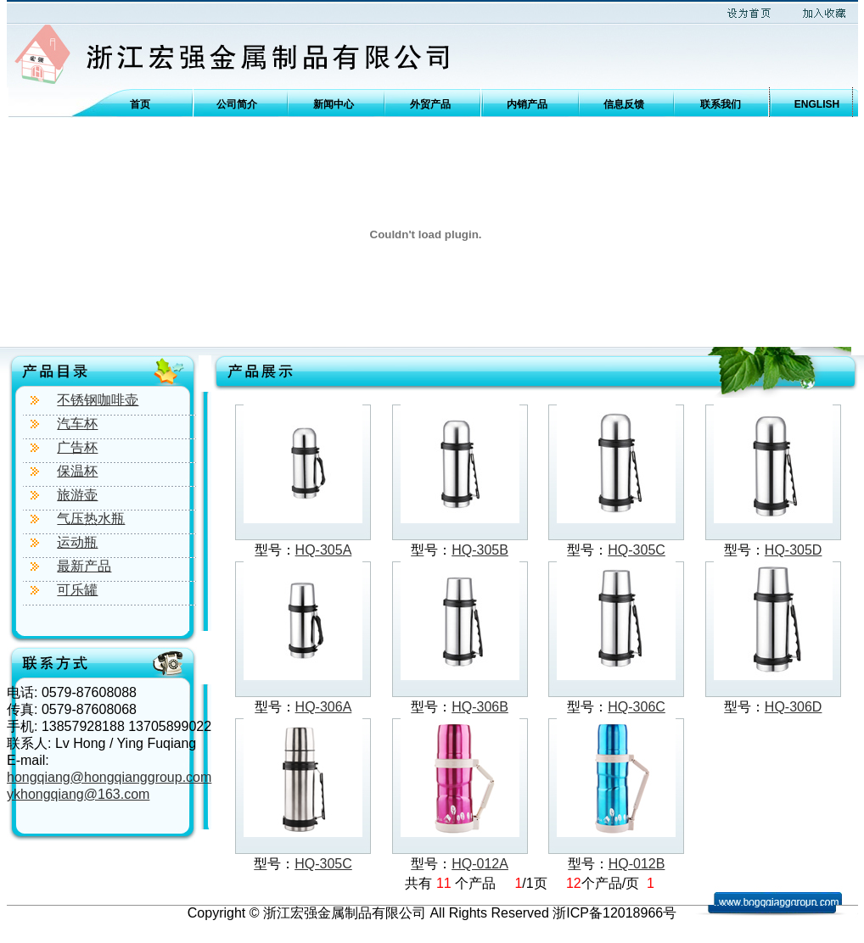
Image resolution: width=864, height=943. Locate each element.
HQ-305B (480, 550)
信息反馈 (623, 104)
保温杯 (77, 471)
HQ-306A (323, 707)
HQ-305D (793, 550)
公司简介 (236, 104)
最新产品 (84, 566)
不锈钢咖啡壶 (97, 400)
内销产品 (527, 104)
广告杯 (77, 447)
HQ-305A (323, 550)
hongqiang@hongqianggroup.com (109, 777)
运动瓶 (77, 542)
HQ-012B (637, 864)
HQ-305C (636, 550)
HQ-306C (636, 707)
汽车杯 (77, 423)
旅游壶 (77, 495)
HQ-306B (480, 707)
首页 (140, 104)
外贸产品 (430, 104)
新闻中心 (333, 104)
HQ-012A (480, 864)
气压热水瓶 (91, 518)
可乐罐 (77, 590)
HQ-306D (793, 707)
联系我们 (720, 104)
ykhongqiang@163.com (78, 794)
